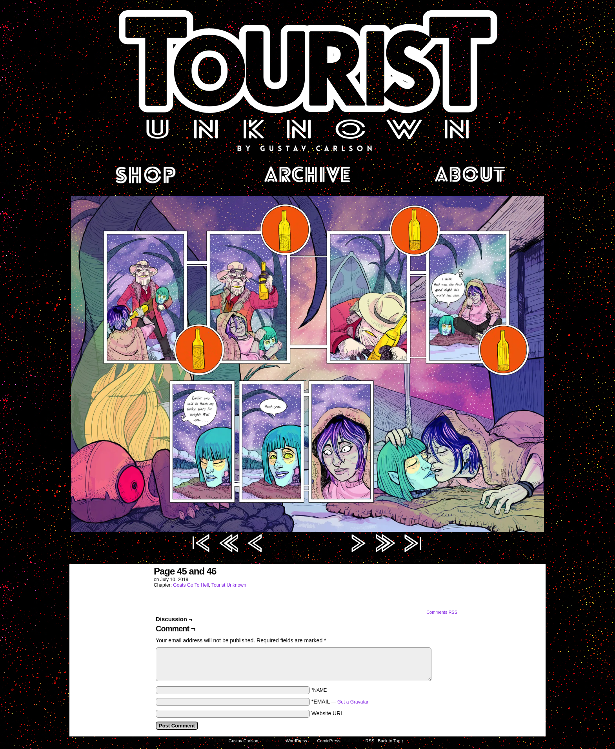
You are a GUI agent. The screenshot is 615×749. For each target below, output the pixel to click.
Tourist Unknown (307, 80)
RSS (370, 740)
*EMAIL (340, 701)
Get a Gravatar (352, 702)
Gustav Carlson (243, 740)
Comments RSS (441, 612)
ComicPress (328, 740)
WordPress (296, 740)
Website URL (327, 713)
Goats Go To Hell (191, 585)
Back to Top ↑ (391, 740)
